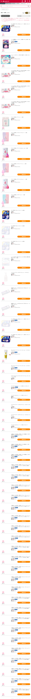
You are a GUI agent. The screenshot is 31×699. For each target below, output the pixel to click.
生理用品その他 (23, 3)
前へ (5, 671)
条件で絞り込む (5, 15)
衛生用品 (13, 3)
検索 (28, 6)
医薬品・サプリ (8, 3)
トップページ (3, 3)
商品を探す (2, 698)
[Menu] (1, 1)
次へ (26, 671)
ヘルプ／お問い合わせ (19, 698)
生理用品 (17, 3)
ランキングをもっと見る (15, 694)
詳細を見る (24, 34)
